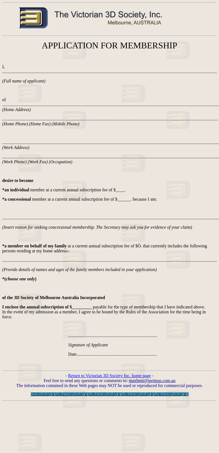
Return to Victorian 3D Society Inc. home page (109, 375)
